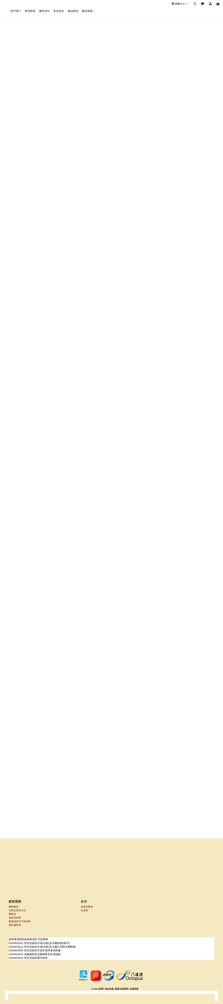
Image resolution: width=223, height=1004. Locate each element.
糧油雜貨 (73, 11)
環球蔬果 (30, 11)
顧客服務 (88, 11)
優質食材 (44, 11)
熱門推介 (15, 11)
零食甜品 (58, 11)
